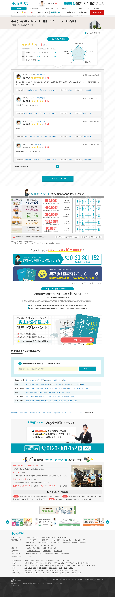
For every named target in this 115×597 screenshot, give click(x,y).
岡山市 (40, 396)
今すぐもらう (77, 340)
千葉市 (68, 384)
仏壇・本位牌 (34, 8)
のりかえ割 (30, 542)
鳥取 (49, 396)
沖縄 (75, 401)
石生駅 (70, 90)
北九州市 (32, 401)
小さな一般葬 (31, 540)
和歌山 (68, 392)
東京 (27, 384)
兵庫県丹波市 (41, 75)
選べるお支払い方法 (47, 545)
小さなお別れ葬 (80, 540)
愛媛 (67, 396)
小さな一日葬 (87, 113)
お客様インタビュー (33, 551)
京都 (40, 392)
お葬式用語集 (65, 553)
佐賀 (46, 401)
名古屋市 (32, 388)
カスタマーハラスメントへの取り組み (83, 579)
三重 (55, 388)
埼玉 (53, 384)
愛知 (27, 388)
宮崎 (64, 401)
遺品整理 (96, 8)
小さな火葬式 (67, 540)
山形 (60, 380)
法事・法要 (49, 8)
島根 (54, 396)
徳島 (58, 396)
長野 (69, 388)
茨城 (73, 384)
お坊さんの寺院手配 (79, 542)
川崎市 (42, 384)
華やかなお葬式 (43, 542)
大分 (60, 401)
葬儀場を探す (56, 12)
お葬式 (19, 8)
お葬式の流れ (62, 537)
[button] (7, 522)
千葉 (64, 384)
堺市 (35, 392)
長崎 (42, 401)
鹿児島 (70, 401)
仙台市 (51, 380)
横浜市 (37, 384)
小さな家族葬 (87, 90)
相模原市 (47, 384)
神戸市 (53, 392)
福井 (78, 388)
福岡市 (37, 401)
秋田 (55, 380)
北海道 (28, 380)
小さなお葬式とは (33, 537)
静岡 (37, 388)
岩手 (42, 380)
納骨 (80, 8)
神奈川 (32, 384)
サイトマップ (100, 579)
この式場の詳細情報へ (94, 33)
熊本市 (55, 401)
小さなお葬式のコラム (34, 553)
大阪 (27, 392)
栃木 (82, 384)
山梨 (74, 388)
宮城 (46, 380)
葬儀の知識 (83, 12)
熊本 (51, 401)
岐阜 (51, 388)
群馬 (78, 384)
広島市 (31, 396)
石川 (82, 388)
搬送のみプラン (32, 545)
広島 (27, 396)
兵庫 (49, 392)
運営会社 (55, 579)
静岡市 (41, 388)
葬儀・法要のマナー (51, 553)
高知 (63, 396)
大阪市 (31, 392)
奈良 (58, 392)
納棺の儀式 (66, 542)
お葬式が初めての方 (48, 537)
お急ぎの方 (97, 12)
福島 (64, 380)
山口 (45, 396)
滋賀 (62, 392)
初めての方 (28, 12)
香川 (72, 396)
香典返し (65, 8)
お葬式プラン (42, 12)
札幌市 (32, 380)
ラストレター (55, 542)
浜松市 (46, 388)
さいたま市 (58, 384)
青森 (37, 380)
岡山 (36, 396)
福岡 (27, 401)
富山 (87, 388)
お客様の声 (70, 12)
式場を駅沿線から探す (50, 548)
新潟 (60, 388)
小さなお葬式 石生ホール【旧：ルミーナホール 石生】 (40, 90)
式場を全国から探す (33, 548)
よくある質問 (58, 551)
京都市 (44, 392)
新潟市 (64, 388)
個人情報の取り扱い (65, 579)
